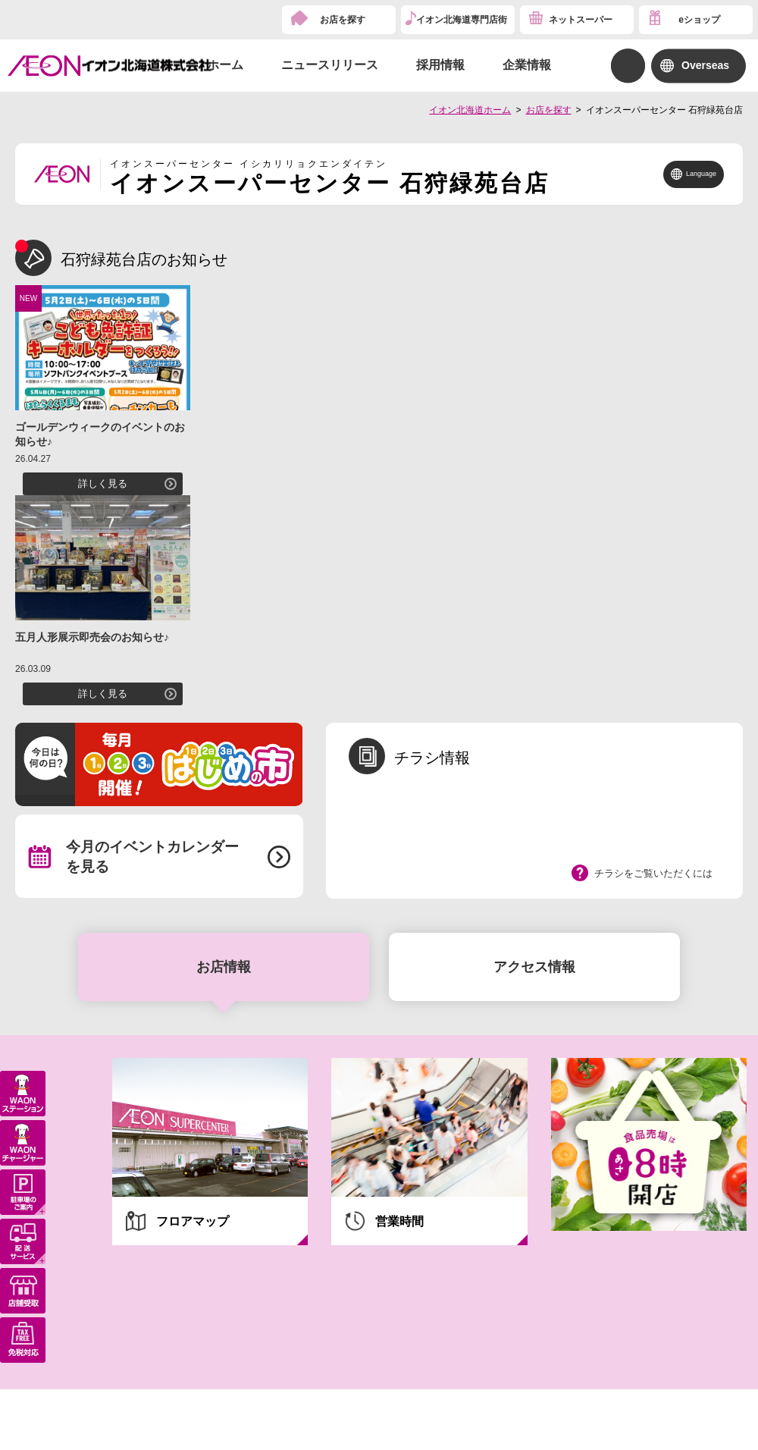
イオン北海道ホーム (470, 110)
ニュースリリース (329, 64)
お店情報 (223, 967)
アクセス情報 (534, 967)
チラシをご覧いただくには (653, 873)
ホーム (225, 64)
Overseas (705, 65)
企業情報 (527, 64)
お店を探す (342, 19)
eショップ (699, 19)
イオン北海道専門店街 (461, 19)
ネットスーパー (580, 19)
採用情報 (440, 64)
